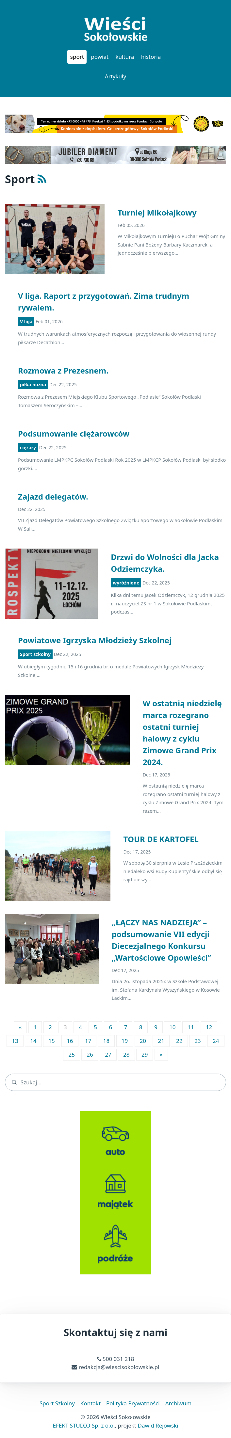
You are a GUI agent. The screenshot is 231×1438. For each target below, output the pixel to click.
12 (209, 1027)
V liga (26, 321)
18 (106, 1041)
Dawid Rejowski (158, 1425)
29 (144, 1054)
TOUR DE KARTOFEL (161, 839)
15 (51, 1041)
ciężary (28, 447)
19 (125, 1041)
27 (108, 1054)
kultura (125, 56)
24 (216, 1041)
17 (88, 1041)
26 (90, 1054)
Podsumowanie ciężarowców (73, 433)
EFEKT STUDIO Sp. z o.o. (84, 1425)
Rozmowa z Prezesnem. (63, 370)
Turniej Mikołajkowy (157, 212)
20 (143, 1041)
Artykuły (115, 76)
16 (70, 1041)
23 (197, 1041)
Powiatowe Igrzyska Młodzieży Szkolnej (95, 640)
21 (161, 1041)
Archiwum (178, 1403)
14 (33, 1041)
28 (126, 1054)
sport (77, 56)
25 (71, 1054)
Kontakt (90, 1403)
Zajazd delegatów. (53, 496)
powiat (99, 56)
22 (179, 1041)
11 (191, 1027)
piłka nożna (33, 384)
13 (15, 1041)
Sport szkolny (35, 654)
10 (172, 1027)
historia (151, 56)
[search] (115, 1082)
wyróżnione (126, 583)
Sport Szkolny (57, 1403)
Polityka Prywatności (133, 1403)
